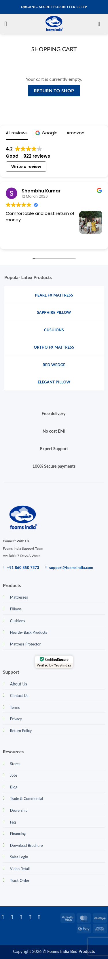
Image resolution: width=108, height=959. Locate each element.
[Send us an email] (32, 917)
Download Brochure (26, 845)
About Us (18, 683)
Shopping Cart (54, 48)
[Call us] (41, 917)
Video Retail (20, 868)
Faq (13, 822)
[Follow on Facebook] (4, 917)
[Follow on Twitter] (23, 917)
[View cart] (101, 24)
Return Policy (21, 730)
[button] (7, 24)
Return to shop (54, 90)
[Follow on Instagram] (14, 917)
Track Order (19, 880)
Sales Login (19, 857)
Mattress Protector (25, 644)
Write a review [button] (26, 166)
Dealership (19, 810)
